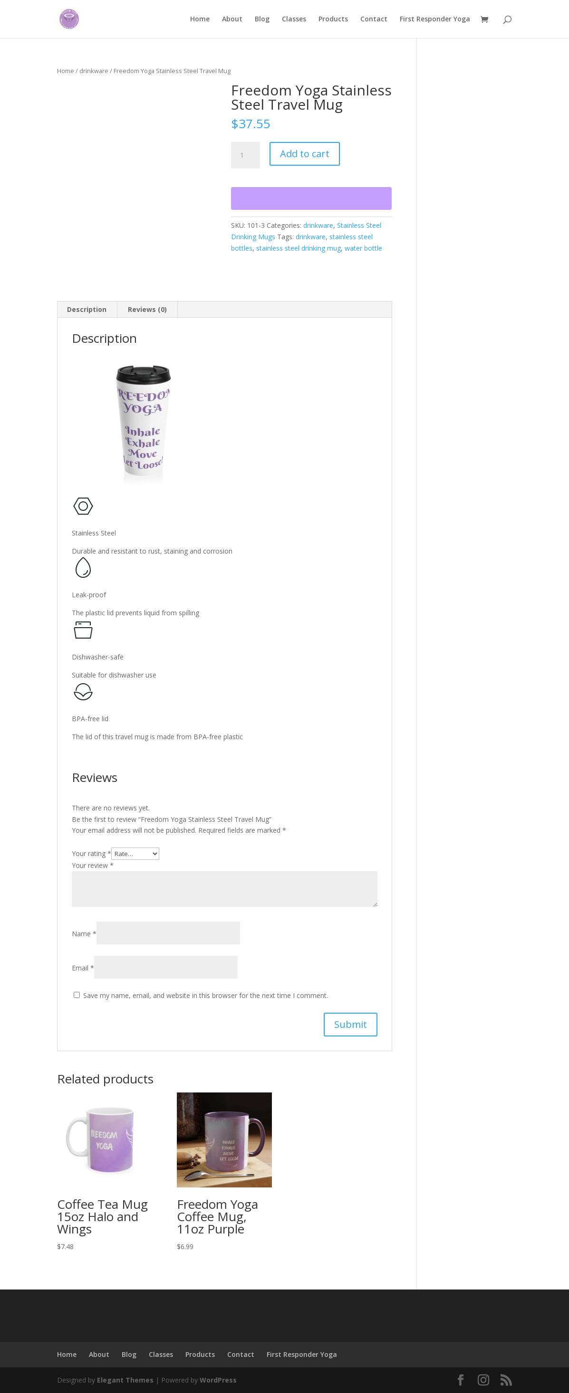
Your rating (91, 853)
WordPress (218, 1379)
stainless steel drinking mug (298, 248)
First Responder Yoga (435, 19)
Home (200, 19)
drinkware (93, 70)
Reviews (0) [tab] (147, 309)
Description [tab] (86, 309)
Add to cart (304, 153)
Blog (262, 19)
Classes (294, 19)
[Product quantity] (245, 155)
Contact (373, 19)
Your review (93, 865)
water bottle (363, 248)
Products (333, 19)
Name (84, 933)
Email (83, 967)
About (232, 19)
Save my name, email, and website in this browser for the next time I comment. (205, 995)
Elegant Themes (125, 1379)
